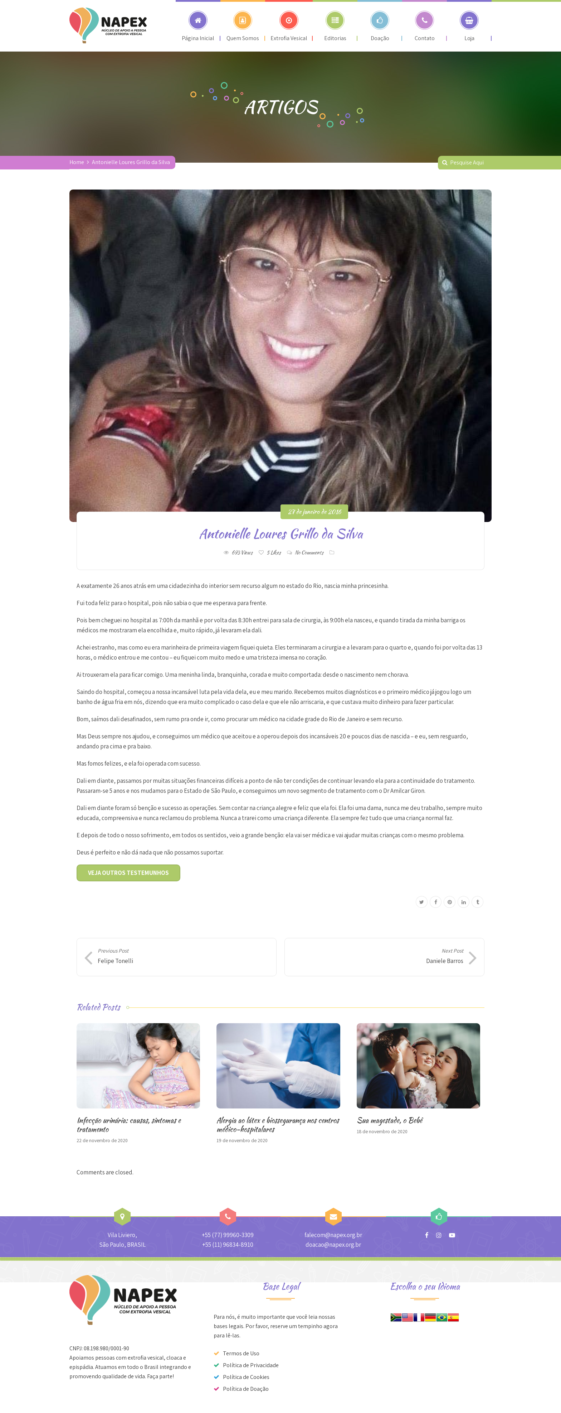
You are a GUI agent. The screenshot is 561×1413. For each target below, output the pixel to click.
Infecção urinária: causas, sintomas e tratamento (129, 1124)
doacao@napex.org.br (333, 1245)
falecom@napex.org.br (333, 1235)
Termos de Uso (241, 1353)
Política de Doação (246, 1389)
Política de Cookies (246, 1377)
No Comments (309, 552)
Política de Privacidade (251, 1365)
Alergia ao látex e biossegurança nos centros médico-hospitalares (277, 1124)
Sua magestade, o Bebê (389, 1120)
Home (76, 162)
